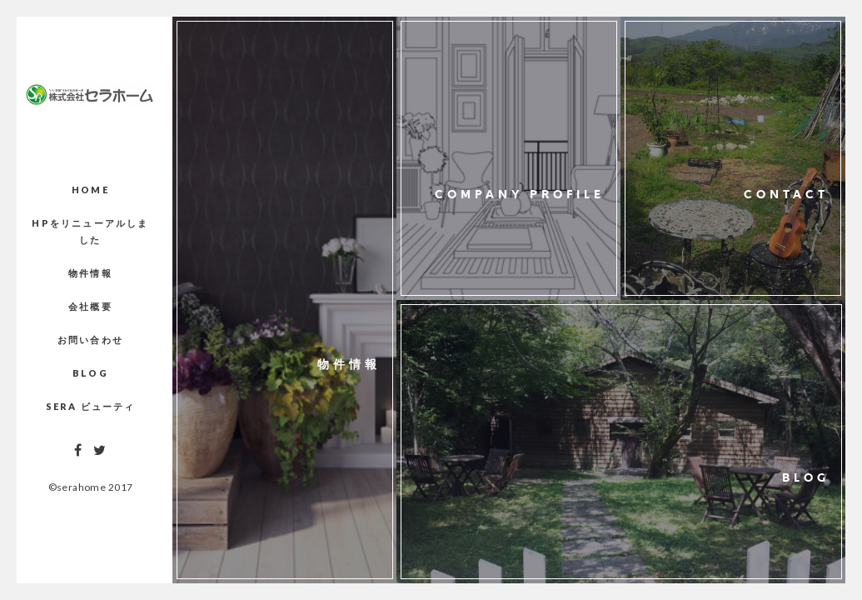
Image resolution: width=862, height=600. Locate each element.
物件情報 (90, 273)
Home (90, 189)
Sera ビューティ (91, 406)
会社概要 (90, 306)
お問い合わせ (90, 339)
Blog (90, 373)
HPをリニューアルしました (90, 231)
